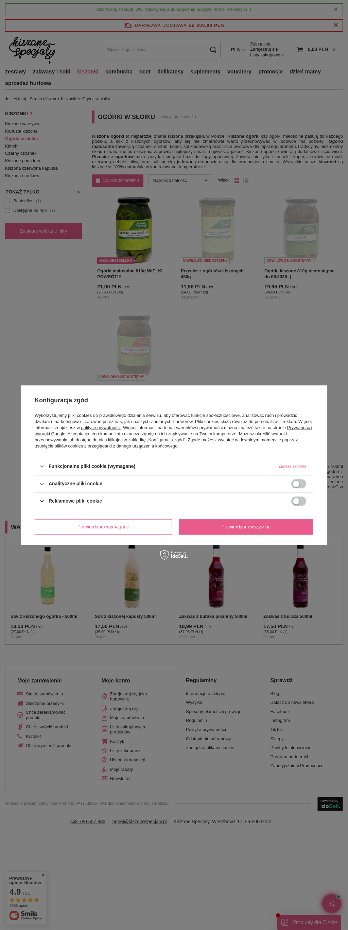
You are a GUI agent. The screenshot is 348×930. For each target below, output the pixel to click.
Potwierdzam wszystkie (246, 526)
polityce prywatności (101, 427)
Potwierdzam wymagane (103, 526)
